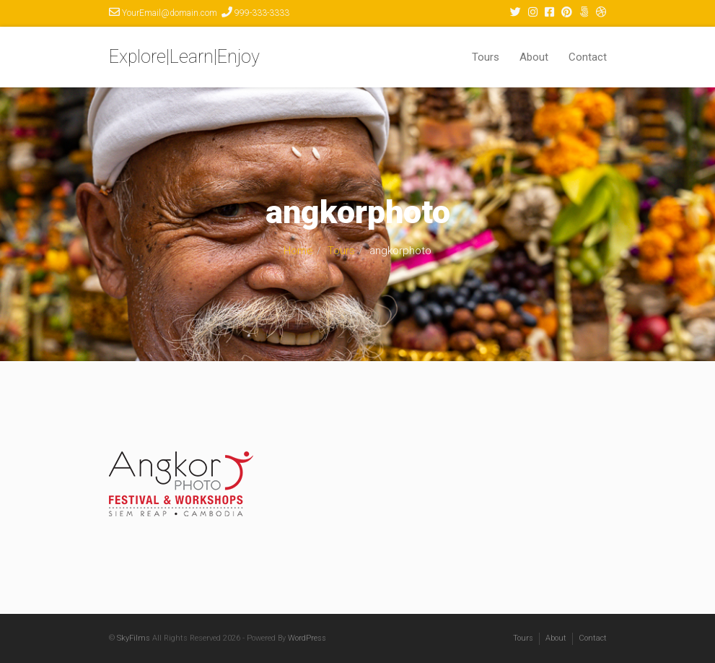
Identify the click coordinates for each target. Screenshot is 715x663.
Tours (485, 57)
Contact (588, 57)
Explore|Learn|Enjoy (184, 56)
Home (298, 250)
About (533, 57)
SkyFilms (133, 638)
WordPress (307, 638)
